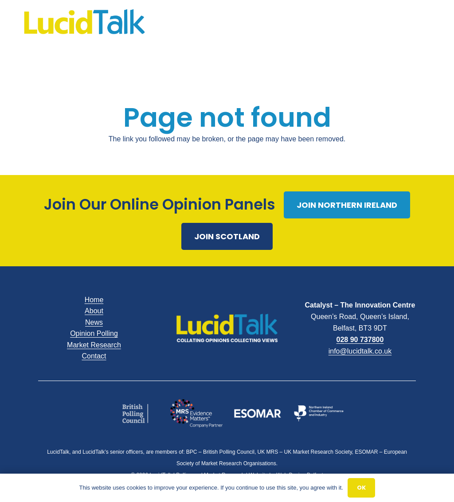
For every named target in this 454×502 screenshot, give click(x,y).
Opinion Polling (94, 333)
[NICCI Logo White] (319, 413)
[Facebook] (387, 26)
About (94, 311)
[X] (401, 26)
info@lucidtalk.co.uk (360, 351)
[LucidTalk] (84, 26)
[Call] (429, 26)
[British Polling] (135, 413)
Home (94, 300)
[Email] (415, 26)
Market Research (94, 345)
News (94, 322)
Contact (94, 356)
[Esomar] (257, 413)
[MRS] (196, 413)
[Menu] (265, 27)
